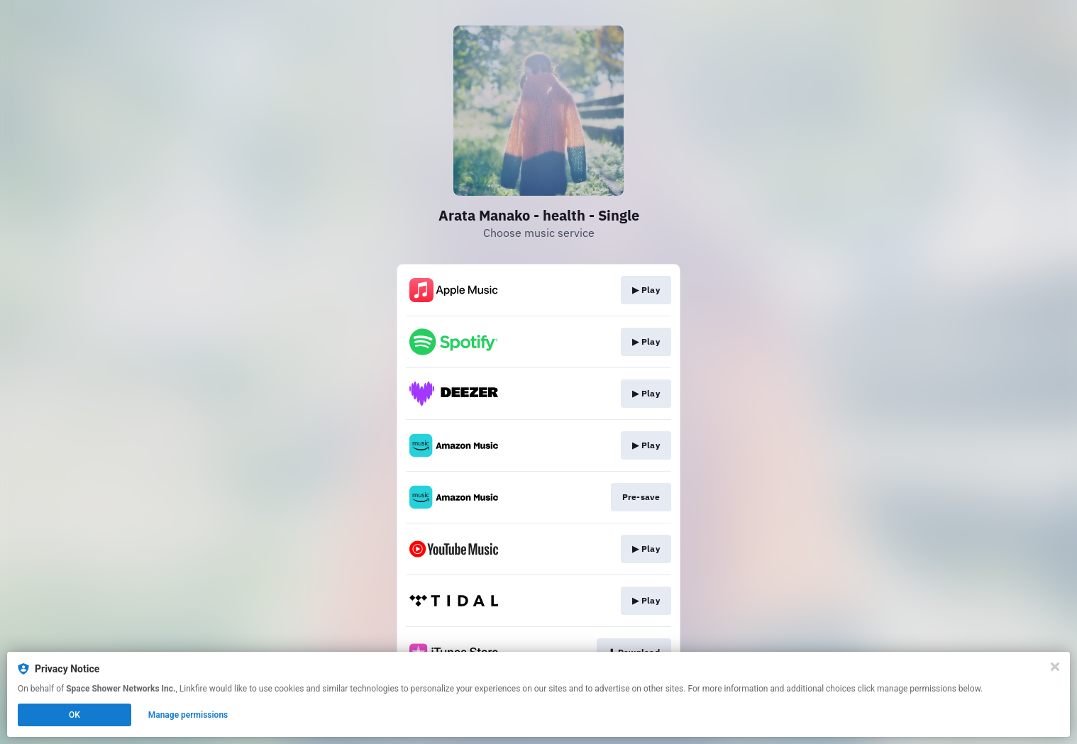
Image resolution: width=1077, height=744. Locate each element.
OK (74, 715)
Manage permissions (188, 715)
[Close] (1055, 666)
